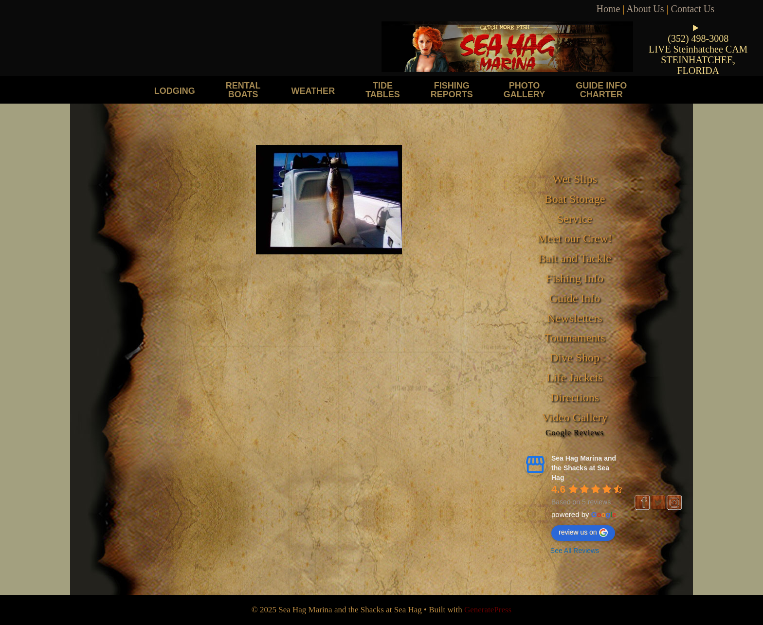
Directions (574, 397)
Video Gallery (574, 417)
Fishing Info (574, 278)
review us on (583, 532)
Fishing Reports (452, 90)
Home (608, 8)
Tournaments (575, 337)
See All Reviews (574, 550)
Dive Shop (575, 357)
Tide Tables (382, 90)
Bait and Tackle (574, 258)
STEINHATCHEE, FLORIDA (698, 65)
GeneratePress (487, 609)
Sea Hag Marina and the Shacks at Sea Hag (583, 468)
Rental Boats (243, 90)
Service (574, 219)
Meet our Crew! (574, 238)
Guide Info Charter (601, 90)
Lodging (174, 90)
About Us (645, 8)
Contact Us (692, 8)
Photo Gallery (524, 90)
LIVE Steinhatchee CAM (698, 49)
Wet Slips (574, 179)
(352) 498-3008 (698, 38)
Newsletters (574, 318)
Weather (313, 90)
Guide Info (574, 298)
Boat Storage (575, 199)
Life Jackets (574, 377)
